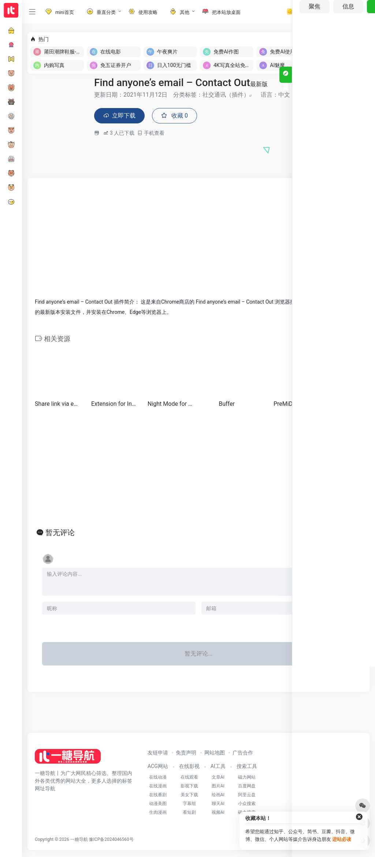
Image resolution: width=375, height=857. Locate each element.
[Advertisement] (198, 237)
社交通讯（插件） (226, 94)
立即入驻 (349, 39)
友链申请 (158, 754)
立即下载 (121, 116)
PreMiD (283, 404)
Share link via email (57, 404)
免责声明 (186, 754)
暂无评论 (60, 533)
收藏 (179, 116)
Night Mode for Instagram (170, 404)
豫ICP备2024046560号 (111, 840)
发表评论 (340, 628)
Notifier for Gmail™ (339, 404)
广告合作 (243, 754)
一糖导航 (79, 840)
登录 (346, 12)
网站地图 (214, 754)
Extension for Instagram (114, 404)
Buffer (227, 404)
